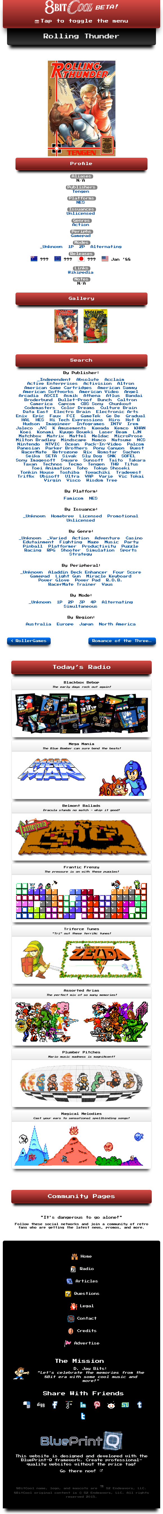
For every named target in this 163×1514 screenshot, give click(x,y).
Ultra (72, 476)
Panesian (28, 448)
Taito (116, 460)
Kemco (122, 428)
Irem (133, 424)
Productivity (99, 546)
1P (71, 246)
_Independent (54, 379)
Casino (134, 538)
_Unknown (51, 246)
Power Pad (88, 580)
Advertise (82, 1343)
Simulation (100, 550)
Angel (131, 391)
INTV (116, 424)
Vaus (107, 584)
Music (112, 542)
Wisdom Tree (101, 480)
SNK (112, 456)
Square (69, 460)
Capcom (66, 404)
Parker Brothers (67, 448)
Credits (82, 1331)
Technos (52, 464)
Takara (137, 460)
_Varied (57, 538)
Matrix (55, 436)
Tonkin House (37, 472)
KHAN (140, 428)
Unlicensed (81, 213)
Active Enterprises (52, 383)
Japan (86, 624)
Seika (33, 456)
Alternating (106, 246)
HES (40, 420)
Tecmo (75, 464)
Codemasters (39, 407)
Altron (125, 383)
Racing (32, 550)
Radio (82, 1269)
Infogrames (91, 424)
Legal (82, 1306)
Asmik (71, 395)
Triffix (25, 476)
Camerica (41, 404)
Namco (99, 440)
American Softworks (48, 391)
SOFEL (129, 456)
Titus (131, 464)
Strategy (81, 554)
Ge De (113, 416)
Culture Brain (119, 407)
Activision (98, 383)
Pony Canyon (108, 448)
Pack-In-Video (103, 444)
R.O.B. (114, 580)
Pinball (33, 546)
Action (80, 224)
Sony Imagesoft (35, 460)
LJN (137, 432)
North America (117, 624)
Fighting (71, 542)
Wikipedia (80, 272)
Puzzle (130, 546)
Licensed (90, 516)
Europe (65, 624)
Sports (128, 550)
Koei (26, 432)
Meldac (100, 436)
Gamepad (81, 235)
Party (131, 542)
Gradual (136, 416)
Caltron (127, 400)
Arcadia (29, 395)
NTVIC (53, 444)
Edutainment (38, 542)
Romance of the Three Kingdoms (124, 641)
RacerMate (34, 452)
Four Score (127, 572)
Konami (45, 432)
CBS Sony (92, 404)
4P (93, 602)
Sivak (69, 456)
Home (81, 1256)
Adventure (107, 538)
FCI (71, 416)
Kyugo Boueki (76, 432)
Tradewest (128, 472)
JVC (43, 428)
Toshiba (69, 472)
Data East (35, 411)
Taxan (30, 464)
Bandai (134, 395)
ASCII (51, 395)
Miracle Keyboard (108, 576)
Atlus (113, 395)
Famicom (74, 498)
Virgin (52, 480)
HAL (26, 420)
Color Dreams (78, 407)
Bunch (105, 400)
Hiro (114, 420)
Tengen (80, 191)
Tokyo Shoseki (111, 468)
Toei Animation (51, 468)
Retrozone (65, 452)
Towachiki (97, 472)
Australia (38, 624)
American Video (99, 391)
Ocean (72, 444)
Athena (92, 395)
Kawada (100, 428)
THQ (114, 464)
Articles (82, 1281)
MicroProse (129, 436)
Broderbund (38, 400)
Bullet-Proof (75, 400)
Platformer (62, 546)
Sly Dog (92, 456)
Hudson (31, 424)
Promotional (123, 516)
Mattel (78, 436)
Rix (88, 452)
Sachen (131, 452)
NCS (141, 440)
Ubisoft (50, 476)
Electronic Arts (117, 411)
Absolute (88, 379)
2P (82, 246)
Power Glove (54, 580)
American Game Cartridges (58, 387)
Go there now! (81, 1471)
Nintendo (28, 444)
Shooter (71, 550)
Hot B (133, 420)
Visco (74, 480)
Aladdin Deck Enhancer (78, 572)
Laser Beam (113, 432)
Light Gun (68, 576)
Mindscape (73, 440)
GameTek (91, 416)
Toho (82, 468)
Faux (55, 416)
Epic (38, 416)
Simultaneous (81, 606)
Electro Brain (72, 411)
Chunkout (120, 404)
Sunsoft (93, 460)
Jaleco (24, 428)
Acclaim (114, 379)
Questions (82, 1294)
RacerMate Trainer (72, 584)
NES (81, 202)
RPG (51, 550)
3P (82, 602)
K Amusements (69, 428)
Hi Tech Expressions (76, 420)
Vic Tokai (131, 476)
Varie (106, 476)
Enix (21, 416)
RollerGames (29, 641)
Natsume (121, 440)
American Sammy (117, 387)
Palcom (135, 444)
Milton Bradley (35, 440)
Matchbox (30, 436)
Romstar (107, 452)
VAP (89, 476)
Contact (82, 1318)
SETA (51, 456)
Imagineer (58, 424)
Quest (137, 448)
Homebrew (62, 516)
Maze (93, 542)
